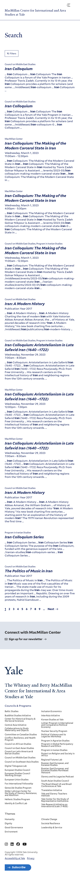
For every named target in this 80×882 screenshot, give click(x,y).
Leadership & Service (51, 828)
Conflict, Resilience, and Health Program (20, 739)
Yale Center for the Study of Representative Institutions (55, 800)
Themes (10, 813)
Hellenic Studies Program (17, 799)
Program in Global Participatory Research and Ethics (57, 745)
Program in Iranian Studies (54, 750)
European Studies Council (17, 770)
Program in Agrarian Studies (55, 741)
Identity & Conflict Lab (16, 804)
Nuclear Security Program (54, 731)
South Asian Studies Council (55, 781)
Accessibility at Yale (15, 858)
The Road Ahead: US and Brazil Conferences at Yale (56, 785)
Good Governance (14, 828)
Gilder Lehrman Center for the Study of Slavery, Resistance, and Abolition (21, 793)
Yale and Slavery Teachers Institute (54, 795)
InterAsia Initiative (50, 715)
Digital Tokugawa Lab (16, 766)
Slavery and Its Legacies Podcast (57, 777)
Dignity (8, 824)
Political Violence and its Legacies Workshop (53, 736)
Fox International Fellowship (19, 784)
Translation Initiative (51, 790)
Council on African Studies (18, 744)
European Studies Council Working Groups (17, 774)
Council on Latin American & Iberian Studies (19, 753)
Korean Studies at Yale (52, 720)
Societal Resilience (50, 824)
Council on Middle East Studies (20, 758)
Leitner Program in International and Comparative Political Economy (57, 725)
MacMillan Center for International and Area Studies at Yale (35, 12)
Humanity (10, 819)
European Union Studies (16, 780)
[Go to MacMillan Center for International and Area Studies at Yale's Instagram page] (6, 844)
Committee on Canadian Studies (21, 735)
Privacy (30, 858)
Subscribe (19, 867)
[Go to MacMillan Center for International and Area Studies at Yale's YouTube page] (25, 844)
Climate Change (49, 819)
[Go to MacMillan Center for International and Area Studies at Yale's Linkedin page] (12, 844)
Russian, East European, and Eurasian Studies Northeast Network (55, 770)
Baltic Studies (11, 711)
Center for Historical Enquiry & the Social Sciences (20, 720)
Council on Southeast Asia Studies (22, 762)
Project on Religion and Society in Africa (58, 755)
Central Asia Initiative (15, 725)
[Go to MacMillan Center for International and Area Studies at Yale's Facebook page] (18, 844)
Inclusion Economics (51, 711)
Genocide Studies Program (18, 788)
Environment (11, 832)
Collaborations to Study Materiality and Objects (17, 729)
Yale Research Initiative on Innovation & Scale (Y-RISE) (54, 806)
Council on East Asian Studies (19, 748)
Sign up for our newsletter (25, 639)
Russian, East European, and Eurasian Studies (55, 764)
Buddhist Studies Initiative (18, 715)
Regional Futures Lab (51, 760)
